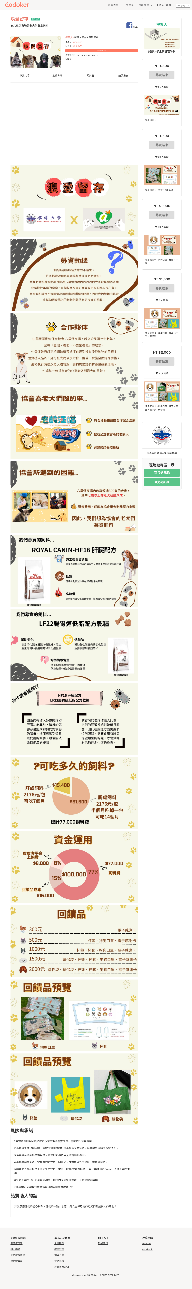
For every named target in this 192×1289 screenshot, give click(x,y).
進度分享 (57, 75)
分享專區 (128, 5)
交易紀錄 (161, 482)
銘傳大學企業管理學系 (161, 51)
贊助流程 (59, 1261)
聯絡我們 (103, 1243)
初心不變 (15, 1249)
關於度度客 (16, 1243)
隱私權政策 (16, 1261)
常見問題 (59, 1243)
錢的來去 (123, 75)
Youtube (146, 1243)
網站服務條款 (17, 1255)
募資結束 (162, 75)
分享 (132, 27)
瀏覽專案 (113, 5)
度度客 (23, 5)
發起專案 (145, 5)
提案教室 (59, 1249)
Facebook (147, 1249)
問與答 (90, 75)
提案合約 (59, 1255)
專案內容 (25, 75)
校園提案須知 (61, 1267)
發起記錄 (162, 472)
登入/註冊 (163, 5)
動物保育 (35, 19)
